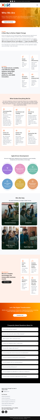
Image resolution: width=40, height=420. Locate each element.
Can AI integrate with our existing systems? (12, 362)
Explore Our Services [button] (8, 21)
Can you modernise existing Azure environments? (14, 357)
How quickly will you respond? (10, 329)
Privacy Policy (21, 418)
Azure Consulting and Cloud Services (8, 399)
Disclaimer (25, 418)
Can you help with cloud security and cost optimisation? (15, 352)
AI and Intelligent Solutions (7, 405)
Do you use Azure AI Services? (10, 367)
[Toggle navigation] (37, 5)
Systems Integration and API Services (8, 401)
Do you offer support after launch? (10, 348)
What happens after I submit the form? (11, 338)
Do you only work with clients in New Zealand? (13, 334)
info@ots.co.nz (6, 391)
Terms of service (15, 418)
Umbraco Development (6, 398)
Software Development (6, 396)
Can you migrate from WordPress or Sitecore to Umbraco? (16, 371)
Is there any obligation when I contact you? (12, 343)
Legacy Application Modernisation (8, 403)
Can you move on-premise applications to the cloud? (15, 376)
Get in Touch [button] (6, 282)
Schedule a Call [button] (20, 315)
